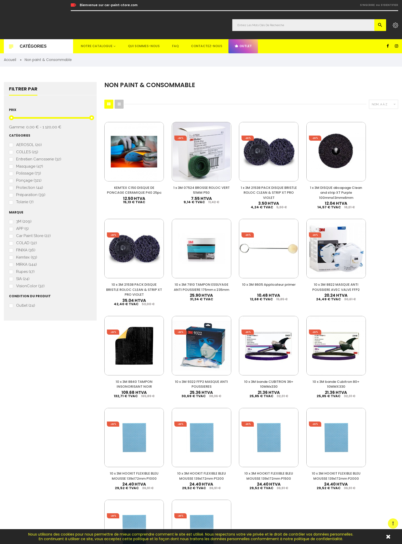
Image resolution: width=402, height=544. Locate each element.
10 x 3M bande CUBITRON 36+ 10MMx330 (326, 260)
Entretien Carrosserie (38, 160)
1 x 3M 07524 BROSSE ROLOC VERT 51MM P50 (176, 173)
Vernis (232, 443)
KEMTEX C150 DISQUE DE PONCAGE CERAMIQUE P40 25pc (125, 175)
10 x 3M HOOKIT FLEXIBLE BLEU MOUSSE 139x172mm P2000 (276, 340)
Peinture (233, 435)
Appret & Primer (239, 466)
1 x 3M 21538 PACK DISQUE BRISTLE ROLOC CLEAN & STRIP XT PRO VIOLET (226, 178)
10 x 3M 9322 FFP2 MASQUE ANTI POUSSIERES (276, 260)
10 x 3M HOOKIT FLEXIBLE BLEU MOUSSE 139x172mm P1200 (176, 340)
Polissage (28, 175)
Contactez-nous (206, 46)
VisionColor (30, 290)
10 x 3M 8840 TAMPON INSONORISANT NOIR (226, 258)
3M (24, 224)
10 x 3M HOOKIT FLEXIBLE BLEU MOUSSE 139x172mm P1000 (125, 340)
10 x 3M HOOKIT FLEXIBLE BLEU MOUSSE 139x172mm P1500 (226, 340)
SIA (22, 282)
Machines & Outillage (243, 482)
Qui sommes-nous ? (332, 456)
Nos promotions (329, 449)
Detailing (234, 498)
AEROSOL (29, 145)
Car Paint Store (33, 239)
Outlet (243, 46)
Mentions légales (329, 470)
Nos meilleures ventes (333, 442)
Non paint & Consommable (247, 474)
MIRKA (26, 268)
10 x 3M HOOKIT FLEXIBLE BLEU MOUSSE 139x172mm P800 (377, 340)
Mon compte (326, 435)
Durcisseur (235, 451)
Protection (29, 189)
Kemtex (26, 260)
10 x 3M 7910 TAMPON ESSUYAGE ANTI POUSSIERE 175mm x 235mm (377, 178)
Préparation (30, 197)
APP (22, 231)
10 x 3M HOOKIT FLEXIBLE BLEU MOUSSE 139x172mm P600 (326, 340)
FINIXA (25, 253)
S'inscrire (367, 5)
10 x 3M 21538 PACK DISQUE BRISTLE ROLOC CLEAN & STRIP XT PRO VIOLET (326, 178)
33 (369, 373)
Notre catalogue (97, 46)
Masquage (29, 167)
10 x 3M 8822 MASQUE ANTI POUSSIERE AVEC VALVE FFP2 (176, 260)
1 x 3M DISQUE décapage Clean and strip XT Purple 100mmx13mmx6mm (276, 178)
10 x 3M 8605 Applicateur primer (126, 258)
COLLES (27, 153)
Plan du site (325, 484)
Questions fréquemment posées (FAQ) (345, 463)
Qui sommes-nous (144, 46)
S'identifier (389, 5)
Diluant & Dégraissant (243, 458)
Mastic (232, 490)
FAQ (175, 46)
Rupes (25, 275)
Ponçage (29, 182)
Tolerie (25, 204)
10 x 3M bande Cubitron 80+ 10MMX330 (377, 260)
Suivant (386, 373)
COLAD (26, 246)
